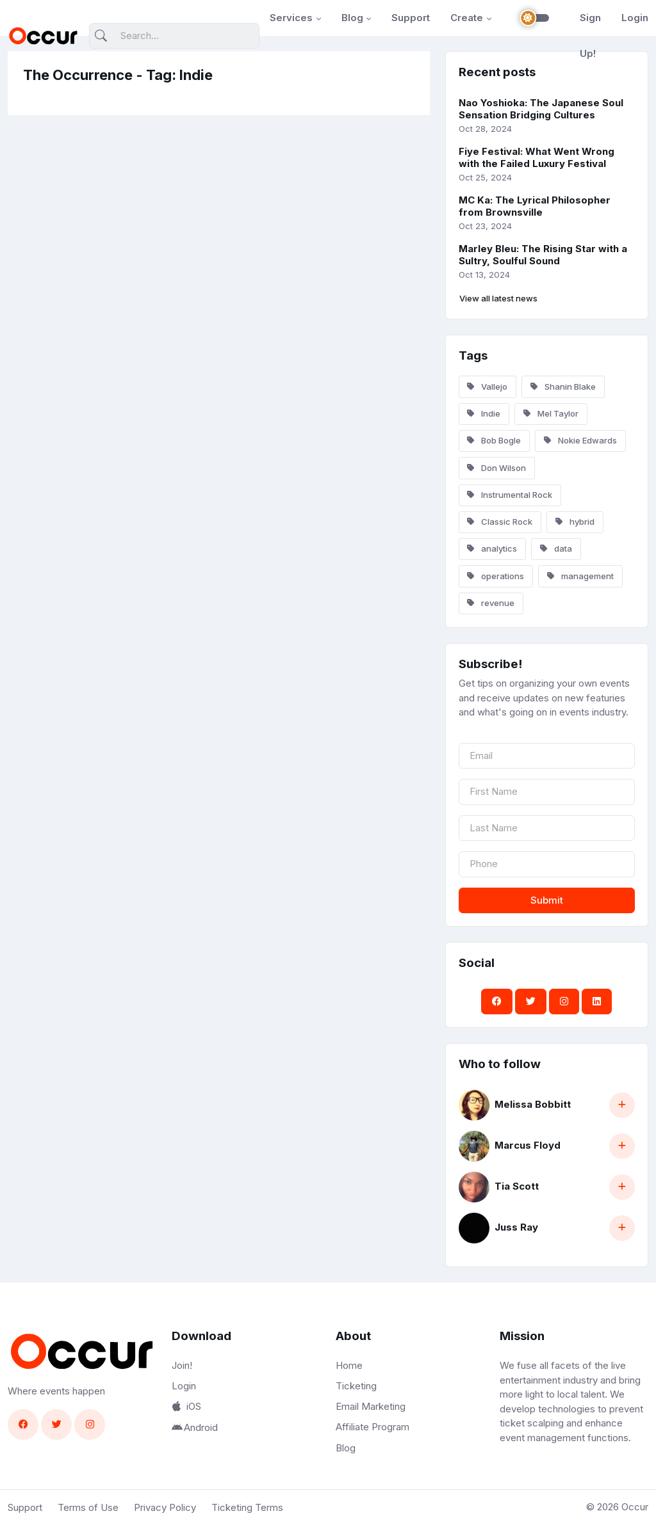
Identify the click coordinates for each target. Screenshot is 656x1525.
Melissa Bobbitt (533, 1104)
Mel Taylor (550, 413)
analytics (492, 548)
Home (349, 1365)
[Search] (174, 36)
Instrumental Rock (509, 495)
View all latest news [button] (498, 298)
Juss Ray (516, 1227)
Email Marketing (371, 1406)
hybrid (574, 521)
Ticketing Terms (247, 1507)
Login (634, 18)
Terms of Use (88, 1507)
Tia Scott (517, 1186)
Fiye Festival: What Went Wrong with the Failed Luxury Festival (536, 157)
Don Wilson (496, 468)
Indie (483, 413)
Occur (634, 1507)
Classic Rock (499, 521)
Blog (352, 18)
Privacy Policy (165, 1507)
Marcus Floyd (528, 1145)
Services (291, 18)
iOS (186, 1406)
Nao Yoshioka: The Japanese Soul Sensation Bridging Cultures (541, 109)
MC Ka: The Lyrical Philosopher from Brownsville (535, 206)
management (580, 576)
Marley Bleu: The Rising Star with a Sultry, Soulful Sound (543, 255)
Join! (182, 1365)
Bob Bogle (494, 440)
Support (410, 18)
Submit (546, 900)
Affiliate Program (372, 1427)
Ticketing (356, 1386)
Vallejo (487, 386)
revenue (490, 603)
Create (466, 18)
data (556, 548)
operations (495, 576)
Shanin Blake (563, 386)
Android (195, 1427)
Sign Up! (590, 36)
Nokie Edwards (580, 440)
